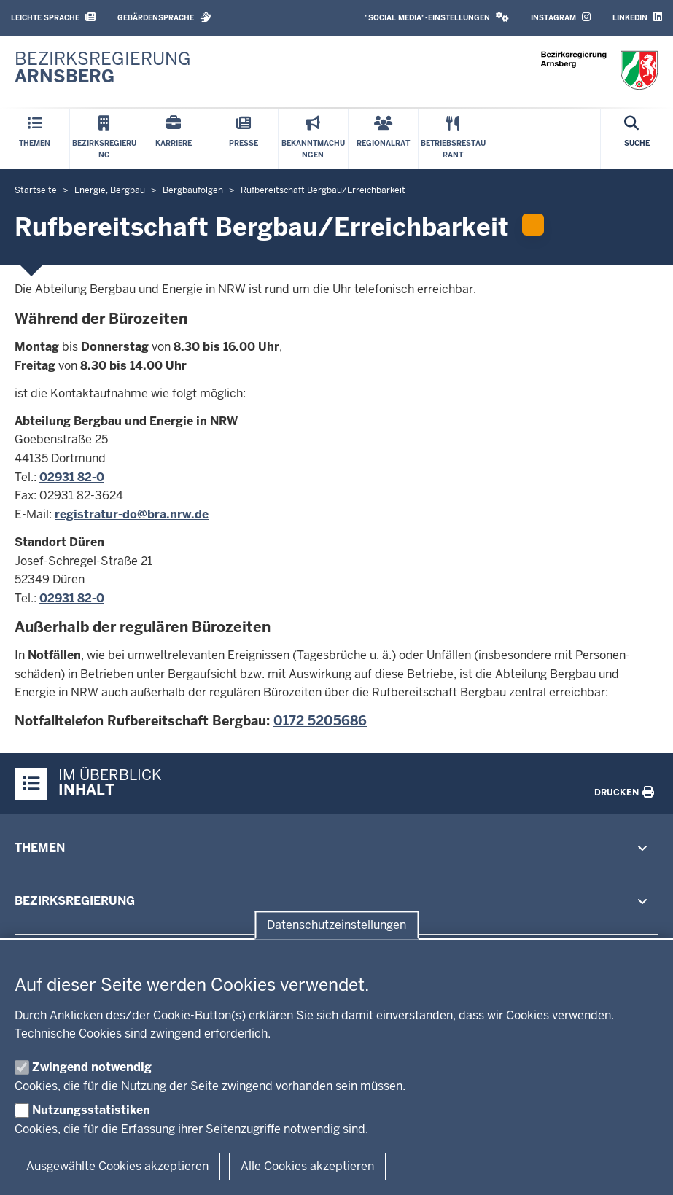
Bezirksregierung (75, 900)
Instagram (561, 17)
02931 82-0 (71, 477)
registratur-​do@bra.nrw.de (132, 514)
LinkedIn (637, 17)
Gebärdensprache (164, 17)
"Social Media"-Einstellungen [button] (437, 17)
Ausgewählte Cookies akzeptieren (117, 1166)
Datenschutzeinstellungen (336, 925)
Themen (40, 847)
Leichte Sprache (53, 17)
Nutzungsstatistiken (91, 1110)
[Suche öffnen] (637, 139)
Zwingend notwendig (92, 1067)
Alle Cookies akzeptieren (307, 1166)
